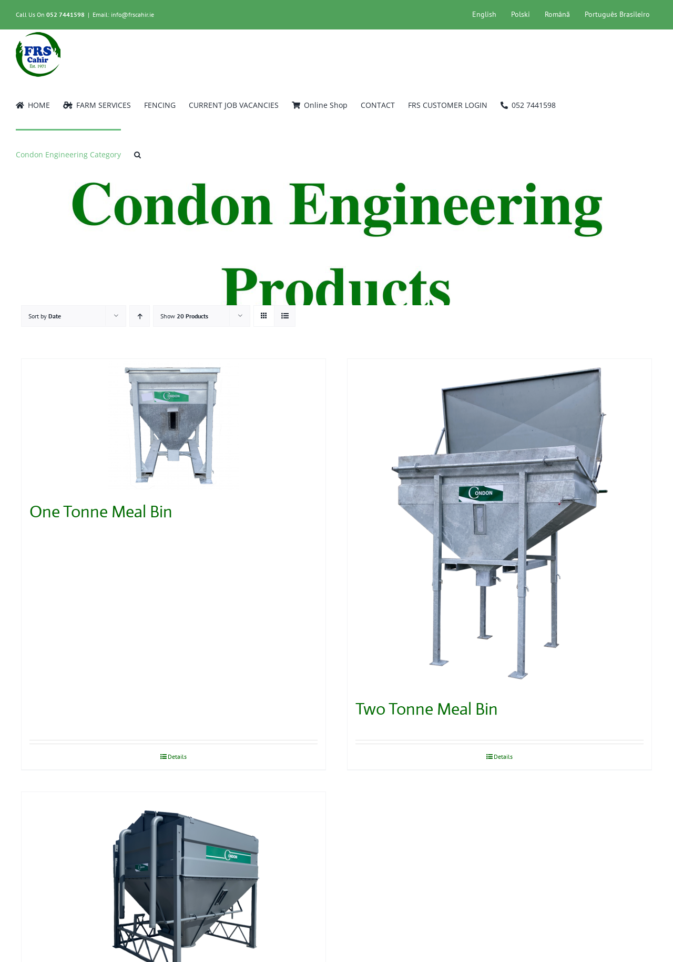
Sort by (44, 316)
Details (177, 756)
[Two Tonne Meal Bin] (499, 523)
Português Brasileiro (617, 14)
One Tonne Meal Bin (100, 511)
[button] (137, 153)
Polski (520, 14)
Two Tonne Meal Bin (426, 708)
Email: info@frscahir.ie (123, 14)
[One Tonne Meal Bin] (173, 424)
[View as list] (284, 316)
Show (184, 316)
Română (557, 14)
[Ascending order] (139, 316)
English (484, 14)
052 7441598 (65, 14)
